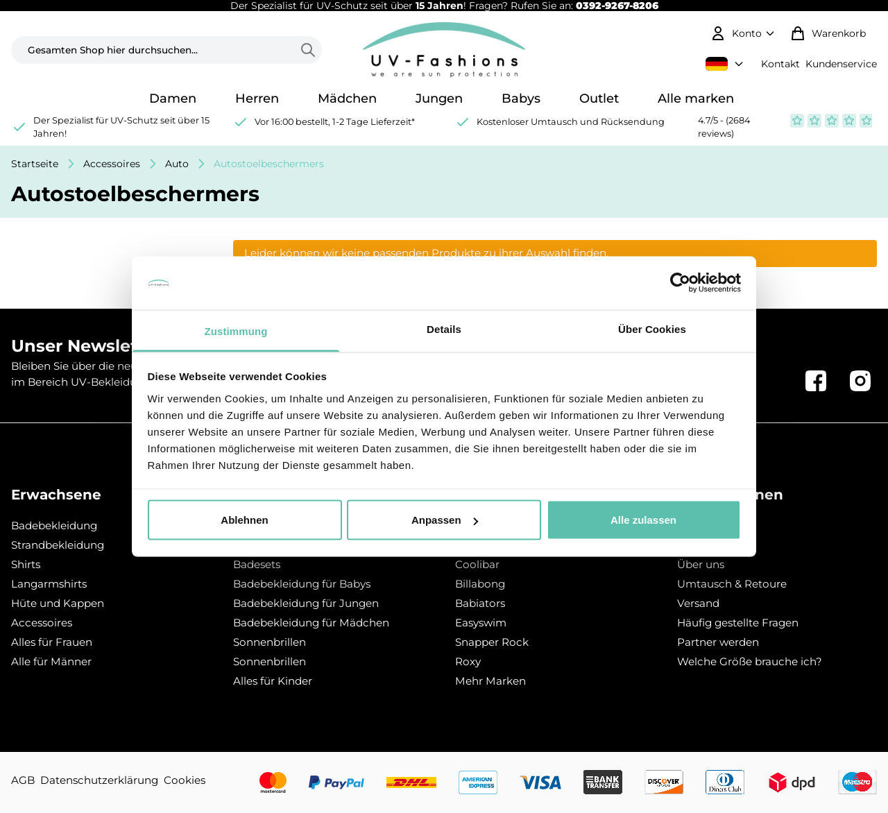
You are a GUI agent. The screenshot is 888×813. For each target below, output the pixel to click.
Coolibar (477, 564)
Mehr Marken (490, 680)
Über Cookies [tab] (652, 328)
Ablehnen (244, 520)
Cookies (184, 780)
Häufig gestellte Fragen (738, 622)
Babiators (480, 603)
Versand (698, 603)
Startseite (34, 163)
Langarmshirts (49, 583)
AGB (23, 780)
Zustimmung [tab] (236, 330)
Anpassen (444, 520)
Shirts (25, 564)
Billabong (480, 583)
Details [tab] (444, 328)
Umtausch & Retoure (732, 583)
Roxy (468, 661)
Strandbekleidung (57, 544)
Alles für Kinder (272, 680)
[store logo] (444, 50)
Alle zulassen (643, 520)
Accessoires (111, 163)
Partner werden (718, 642)
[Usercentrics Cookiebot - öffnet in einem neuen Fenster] (680, 283)
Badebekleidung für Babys (301, 583)
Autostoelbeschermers (269, 163)
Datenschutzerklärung (99, 780)
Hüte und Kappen (57, 603)
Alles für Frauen (51, 642)
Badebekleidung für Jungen (306, 603)
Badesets (256, 564)
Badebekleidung (54, 525)
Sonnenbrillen (269, 642)
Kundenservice (841, 64)
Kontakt (780, 64)
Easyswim (480, 622)
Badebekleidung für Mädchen (311, 622)
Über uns (700, 564)
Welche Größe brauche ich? (749, 661)
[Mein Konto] (744, 33)
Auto (177, 163)
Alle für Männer (51, 661)
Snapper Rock (492, 642)
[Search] (311, 50)
